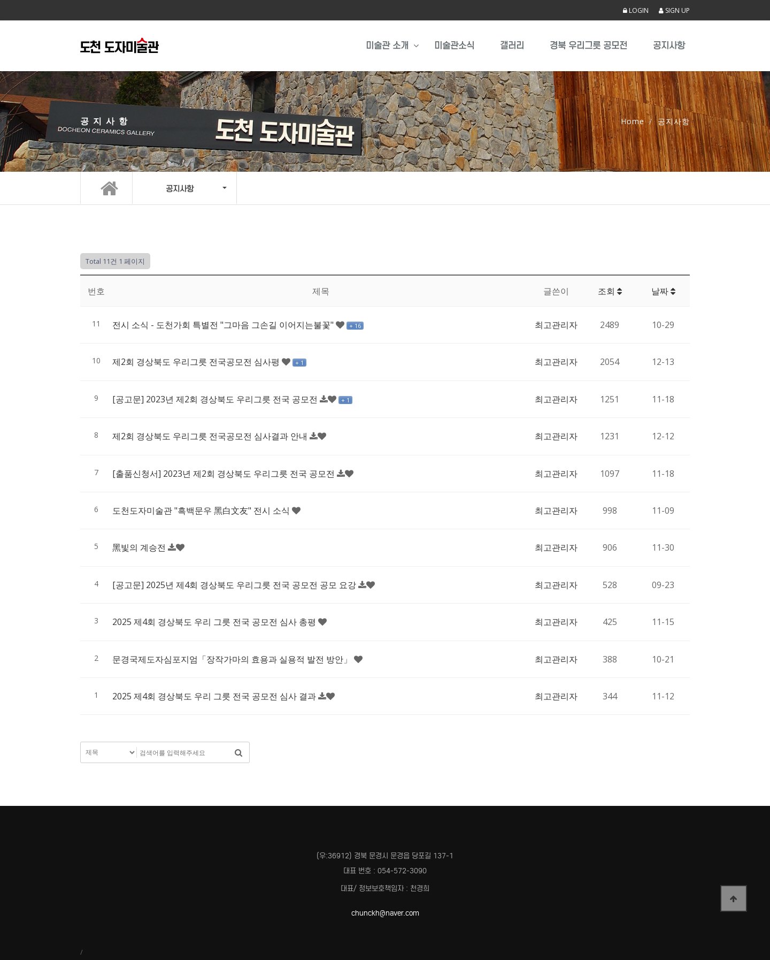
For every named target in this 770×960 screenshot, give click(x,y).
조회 (610, 291)
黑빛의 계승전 (140, 547)
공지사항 (669, 45)
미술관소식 (454, 45)
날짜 (663, 291)
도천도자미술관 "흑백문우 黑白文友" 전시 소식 (202, 510)
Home (632, 121)
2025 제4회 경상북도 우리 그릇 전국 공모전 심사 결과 (215, 696)
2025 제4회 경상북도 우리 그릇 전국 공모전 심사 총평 (215, 622)
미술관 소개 (387, 45)
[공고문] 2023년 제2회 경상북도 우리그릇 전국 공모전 (216, 399)
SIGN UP (674, 10)
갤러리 (512, 45)
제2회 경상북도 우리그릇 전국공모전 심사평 (197, 362)
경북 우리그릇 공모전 (588, 45)
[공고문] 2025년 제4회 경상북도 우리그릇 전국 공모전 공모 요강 (235, 585)
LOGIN (636, 10)
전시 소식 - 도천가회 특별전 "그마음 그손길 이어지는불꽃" (224, 325)
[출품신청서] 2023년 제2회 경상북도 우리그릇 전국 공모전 (224, 473)
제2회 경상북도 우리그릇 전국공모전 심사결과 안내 (211, 436)
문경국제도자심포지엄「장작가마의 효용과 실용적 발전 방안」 (233, 659)
